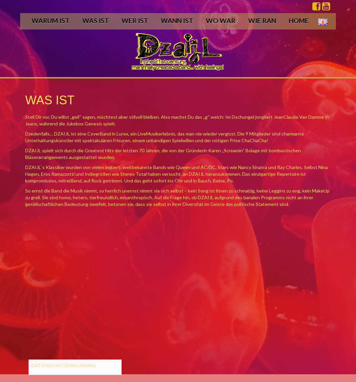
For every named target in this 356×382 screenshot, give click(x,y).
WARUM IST (51, 20)
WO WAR (220, 20)
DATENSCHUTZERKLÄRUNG (63, 365)
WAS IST (95, 20)
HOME (299, 20)
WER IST (135, 20)
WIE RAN (262, 20)
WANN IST (177, 20)
